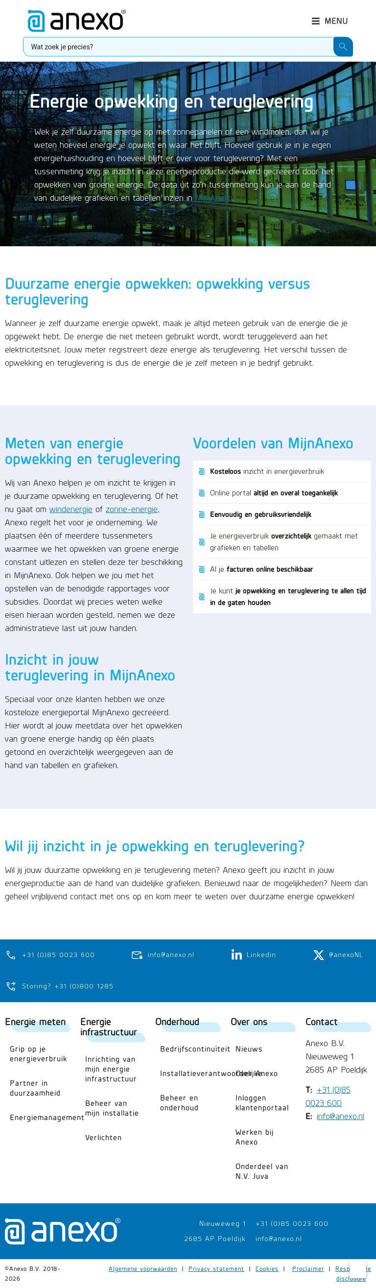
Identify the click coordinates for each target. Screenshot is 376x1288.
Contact (322, 1021)
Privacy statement (216, 1269)
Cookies (267, 1269)
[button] (330, 18)
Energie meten (35, 1021)
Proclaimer (308, 1269)
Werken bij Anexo (254, 1137)
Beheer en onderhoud (179, 1102)
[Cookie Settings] (358, 1270)
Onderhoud (177, 1021)
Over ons (249, 1021)
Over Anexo (256, 1073)
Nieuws (248, 1049)
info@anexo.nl (340, 1116)
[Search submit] (343, 44)
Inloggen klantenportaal (262, 1102)
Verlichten (103, 1137)
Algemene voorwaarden (143, 1269)
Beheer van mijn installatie (112, 1108)
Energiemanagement (40, 1117)
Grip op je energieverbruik (38, 1053)
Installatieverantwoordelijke (190, 1073)
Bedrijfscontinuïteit (190, 1049)
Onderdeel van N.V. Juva (261, 1171)
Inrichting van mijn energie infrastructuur (111, 1068)
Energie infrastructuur (108, 1026)
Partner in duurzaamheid (35, 1088)
